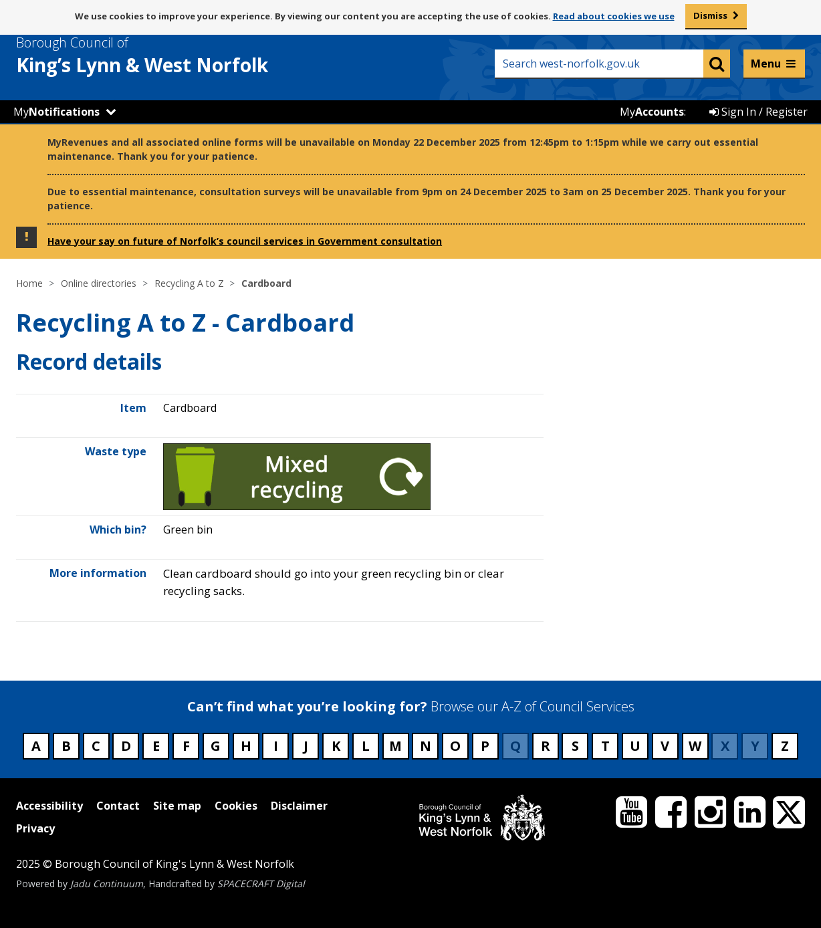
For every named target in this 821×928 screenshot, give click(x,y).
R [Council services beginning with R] (545, 746)
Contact (118, 805)
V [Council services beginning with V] (665, 746)
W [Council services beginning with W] (695, 746)
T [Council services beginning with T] (605, 746)
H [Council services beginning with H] (246, 746)
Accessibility (49, 805)
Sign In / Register (758, 111)
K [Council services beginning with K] (336, 746)
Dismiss (710, 15)
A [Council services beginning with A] (36, 746)
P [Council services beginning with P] (485, 746)
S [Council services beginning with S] (575, 746)
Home (29, 283)
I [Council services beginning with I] (275, 746)
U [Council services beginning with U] (635, 746)
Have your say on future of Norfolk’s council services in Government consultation (244, 241)
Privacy (35, 828)
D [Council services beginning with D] (126, 746)
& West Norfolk (166, 55)
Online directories (98, 283)
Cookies (236, 805)
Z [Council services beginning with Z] (785, 746)
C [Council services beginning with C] (96, 746)
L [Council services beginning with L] (366, 746)
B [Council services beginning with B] (66, 746)
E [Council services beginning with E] (156, 746)
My (56, 111)
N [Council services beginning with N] (425, 746)
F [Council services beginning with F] (186, 746)
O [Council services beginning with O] (455, 746)
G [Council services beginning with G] (216, 746)
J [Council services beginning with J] (306, 746)
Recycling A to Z (189, 283)
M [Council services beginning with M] (395, 746)
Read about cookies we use (614, 16)
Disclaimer (299, 805)
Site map (177, 805)
